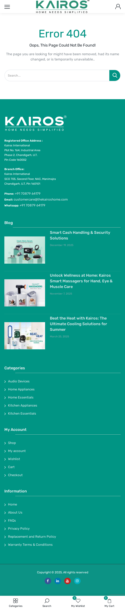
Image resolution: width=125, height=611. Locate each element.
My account (17, 451)
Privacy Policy (19, 529)
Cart (11, 467)
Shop (12, 443)
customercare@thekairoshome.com (41, 199)
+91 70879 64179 (28, 194)
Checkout (15, 475)
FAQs (12, 520)
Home (12, 504)
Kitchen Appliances (22, 405)
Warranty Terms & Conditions (30, 545)
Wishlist (14, 459)
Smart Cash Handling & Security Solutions (80, 235)
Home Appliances (21, 389)
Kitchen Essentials (22, 413)
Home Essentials (21, 397)
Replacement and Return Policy (32, 537)
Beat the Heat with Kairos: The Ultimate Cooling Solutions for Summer (78, 324)
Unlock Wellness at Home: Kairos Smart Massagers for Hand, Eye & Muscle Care (81, 281)
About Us (15, 512)
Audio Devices (19, 381)
